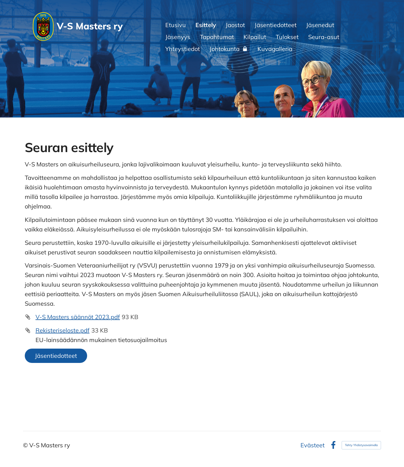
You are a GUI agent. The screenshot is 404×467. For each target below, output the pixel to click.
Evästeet (312, 445)
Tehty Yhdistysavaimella (361, 445)
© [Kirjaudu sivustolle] (26, 445)
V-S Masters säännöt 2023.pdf (78, 317)
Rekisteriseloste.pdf (63, 330)
